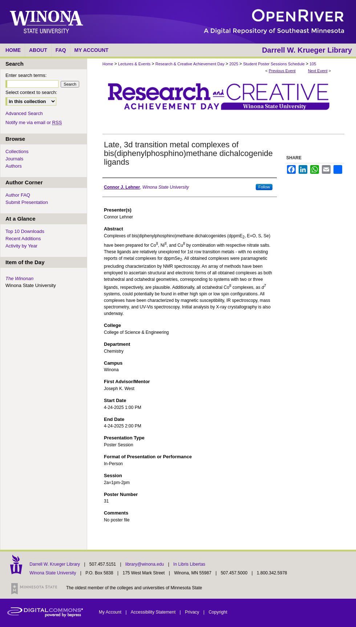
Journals (14, 158)
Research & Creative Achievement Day (190, 64)
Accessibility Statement (154, 612)
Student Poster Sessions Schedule (274, 64)
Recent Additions (23, 238)
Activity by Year (21, 246)
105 (313, 64)
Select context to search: (31, 92)
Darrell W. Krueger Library (55, 564)
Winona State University (52, 572)
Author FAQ (17, 195)
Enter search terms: (25, 75)
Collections (17, 151)
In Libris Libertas (189, 564)
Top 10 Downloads (24, 231)
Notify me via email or (33, 122)
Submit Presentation (26, 202)
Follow (264, 187)
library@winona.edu (145, 564)
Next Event (318, 71)
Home (107, 64)
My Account (110, 612)
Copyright (218, 612)
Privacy (193, 612)
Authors (13, 166)
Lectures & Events (134, 64)
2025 (234, 64)
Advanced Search (24, 113)
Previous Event (282, 71)
